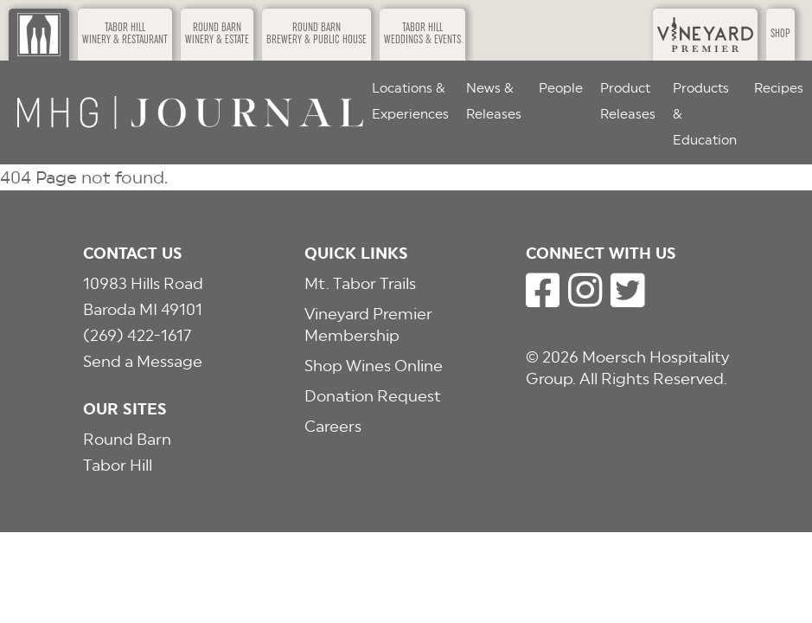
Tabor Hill (117, 465)
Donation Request (372, 396)
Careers (332, 426)
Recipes (778, 87)
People (561, 87)
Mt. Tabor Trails (360, 283)
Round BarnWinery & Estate (217, 34)
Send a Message (142, 361)
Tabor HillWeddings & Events (422, 34)
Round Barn (127, 439)
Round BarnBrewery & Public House (316, 34)
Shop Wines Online (373, 365)
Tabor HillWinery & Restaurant (125, 34)
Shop (780, 34)
